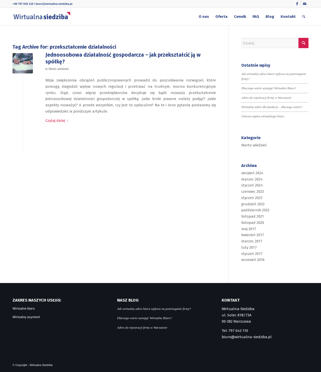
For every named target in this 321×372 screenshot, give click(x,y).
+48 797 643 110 (23, 3)
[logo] (42, 16)
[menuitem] (203, 16)
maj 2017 (248, 229)
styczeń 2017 (252, 253)
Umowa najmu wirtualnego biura (262, 116)
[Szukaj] (303, 16)
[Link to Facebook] (297, 4)
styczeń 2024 (252, 185)
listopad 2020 (252, 222)
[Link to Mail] (304, 4)
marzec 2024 (252, 179)
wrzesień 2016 (253, 259)
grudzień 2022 (253, 204)
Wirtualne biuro (24, 308)
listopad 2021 (252, 216)
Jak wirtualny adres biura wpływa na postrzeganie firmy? (154, 309)
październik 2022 (255, 210)
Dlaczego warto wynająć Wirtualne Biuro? (268, 88)
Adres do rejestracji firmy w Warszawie (266, 98)
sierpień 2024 (252, 173)
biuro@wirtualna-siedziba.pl (54, 3)
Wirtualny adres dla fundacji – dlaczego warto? (271, 107)
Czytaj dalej (57, 120)
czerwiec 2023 (252, 191)
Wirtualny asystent (26, 317)
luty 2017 (249, 247)
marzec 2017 (251, 241)
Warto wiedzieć (58, 69)
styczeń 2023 (251, 198)
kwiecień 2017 (252, 235)
